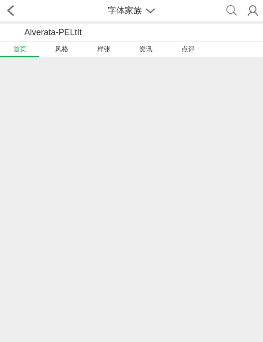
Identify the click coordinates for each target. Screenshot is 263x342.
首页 (20, 49)
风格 (61, 49)
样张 (104, 49)
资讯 (145, 49)
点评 (188, 49)
